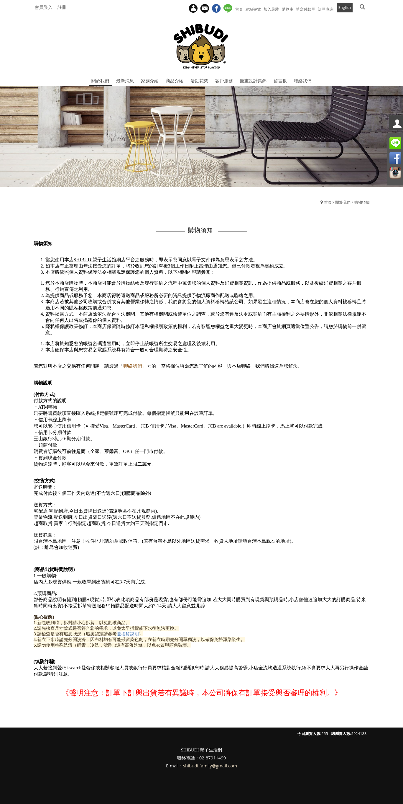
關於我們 (343, 202)
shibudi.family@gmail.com (210, 766)
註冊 (61, 7)
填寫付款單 (305, 9)
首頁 (328, 202)
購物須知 (362, 202)
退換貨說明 (128, 633)
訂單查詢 (325, 9)
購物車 (287, 9)
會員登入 (43, 7)
